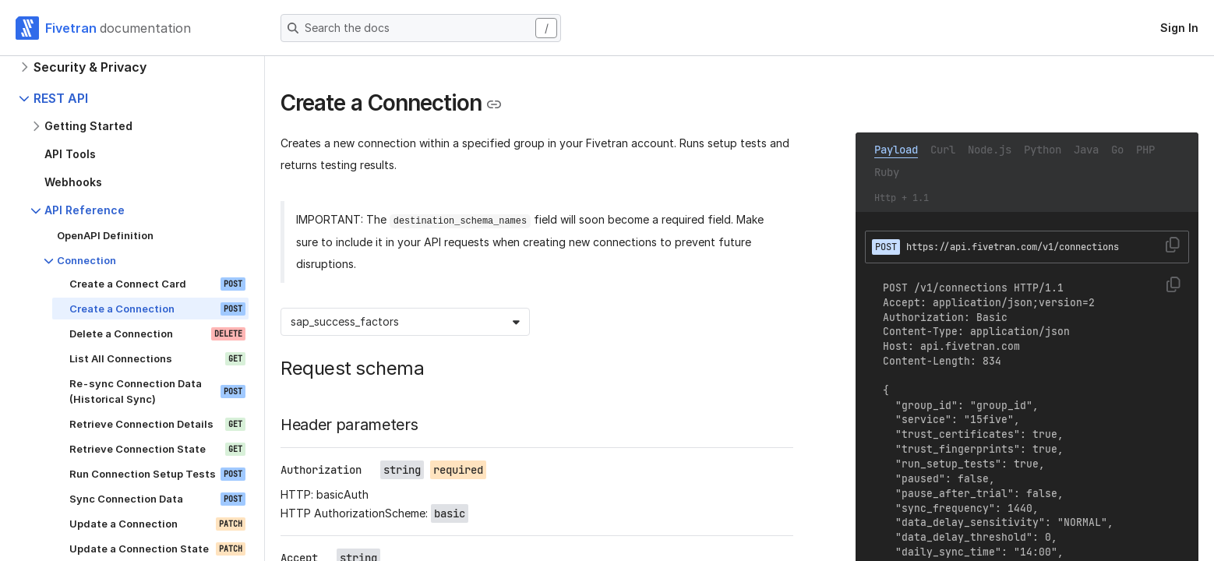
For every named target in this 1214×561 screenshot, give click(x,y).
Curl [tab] (942, 150)
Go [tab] (1117, 150)
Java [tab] (1086, 150)
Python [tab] (1042, 150)
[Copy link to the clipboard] (494, 104)
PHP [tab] (1145, 150)
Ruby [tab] (886, 172)
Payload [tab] (896, 150)
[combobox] (292, 322)
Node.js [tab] (989, 150)
